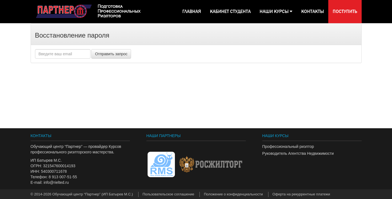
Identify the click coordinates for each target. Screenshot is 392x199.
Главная (191, 11)
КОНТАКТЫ (312, 11)
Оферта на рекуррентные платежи (301, 194)
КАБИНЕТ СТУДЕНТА (230, 11)
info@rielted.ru (56, 182)
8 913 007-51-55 (63, 177)
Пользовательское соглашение (168, 194)
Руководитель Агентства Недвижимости (298, 153)
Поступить (345, 11)
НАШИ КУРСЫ (276, 11)
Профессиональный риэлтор (288, 146)
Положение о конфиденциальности (233, 194)
